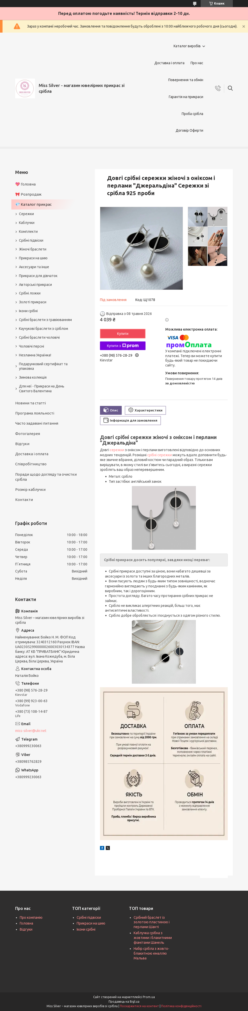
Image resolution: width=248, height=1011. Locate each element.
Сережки (26, 214)
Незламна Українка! (35, 355)
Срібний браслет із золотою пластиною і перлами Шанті (152, 922)
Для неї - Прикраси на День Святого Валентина (41, 388)
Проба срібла (192, 114)
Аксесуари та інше (34, 267)
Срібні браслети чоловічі (39, 337)
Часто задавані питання (36, 423)
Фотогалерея (27, 433)
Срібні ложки (29, 293)
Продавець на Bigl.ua (124, 1001)
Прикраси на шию (33, 258)
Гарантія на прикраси (186, 97)
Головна (26, 923)
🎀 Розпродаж (28, 194)
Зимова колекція (33, 377)
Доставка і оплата (169, 63)
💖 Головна (25, 184)
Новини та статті (30, 403)
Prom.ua (149, 997)
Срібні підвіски (31, 240)
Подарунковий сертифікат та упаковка (43, 366)
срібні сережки (159, 455)
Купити (123, 334)
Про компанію (31, 917)
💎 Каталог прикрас (33, 204)
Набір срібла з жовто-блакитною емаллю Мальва (151, 953)
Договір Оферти (189, 130)
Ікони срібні (28, 311)
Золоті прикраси (32, 302)
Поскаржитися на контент (139, 1006)
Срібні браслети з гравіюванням (45, 320)
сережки (117, 450)
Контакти (24, 499)
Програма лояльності (34, 413)
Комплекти (28, 231)
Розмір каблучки (30, 489)
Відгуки (22, 444)
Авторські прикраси (35, 285)
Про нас (197, 63)
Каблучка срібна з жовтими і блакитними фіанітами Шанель (153, 938)
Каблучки (26, 223)
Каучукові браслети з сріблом (43, 329)
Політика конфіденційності (181, 1006)
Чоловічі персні (31, 346)
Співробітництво (31, 464)
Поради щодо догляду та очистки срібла (46, 476)
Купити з (122, 345)
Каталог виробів (187, 46)
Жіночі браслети (32, 249)
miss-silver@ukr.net (30, 731)
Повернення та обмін (185, 80)
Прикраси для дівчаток (38, 276)
